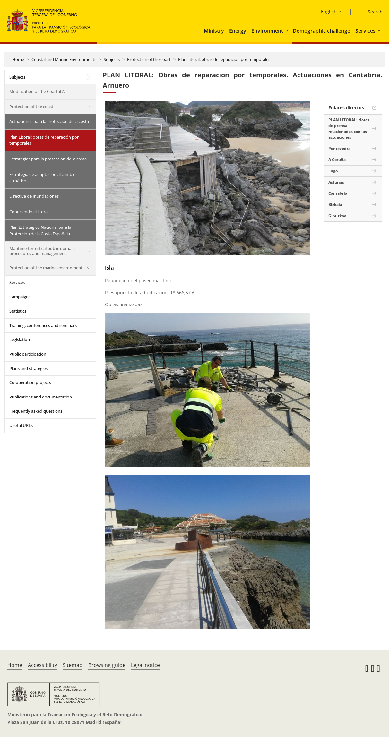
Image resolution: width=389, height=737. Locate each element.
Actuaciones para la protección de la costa (49, 121)
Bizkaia (335, 204)
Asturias (336, 182)
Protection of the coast (149, 59)
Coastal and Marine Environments (63, 59)
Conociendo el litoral (28, 212)
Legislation (19, 339)
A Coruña (337, 159)
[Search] (371, 12)
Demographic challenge (321, 30)
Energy (237, 30)
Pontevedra (339, 148)
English (329, 11)
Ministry (214, 30)
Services (365, 30)
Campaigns (19, 297)
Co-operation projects (30, 382)
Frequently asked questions (35, 411)
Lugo (333, 171)
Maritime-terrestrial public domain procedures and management (42, 250)
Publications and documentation (40, 397)
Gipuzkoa (337, 216)
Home (18, 59)
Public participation (27, 354)
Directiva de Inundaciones (34, 196)
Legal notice (145, 665)
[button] (287, 31)
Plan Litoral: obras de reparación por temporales (224, 59)
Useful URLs (21, 425)
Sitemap (72, 665)
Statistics (17, 311)
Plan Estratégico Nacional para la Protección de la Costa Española (40, 230)
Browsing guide (106, 665)
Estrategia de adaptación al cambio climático (42, 177)
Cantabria (337, 193)
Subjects (112, 59)
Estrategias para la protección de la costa (48, 159)
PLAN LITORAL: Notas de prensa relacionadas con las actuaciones (348, 128)
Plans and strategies (28, 368)
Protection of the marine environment (45, 267)
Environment (267, 30)
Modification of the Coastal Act (38, 91)
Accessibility (42, 665)
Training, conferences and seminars (43, 325)
